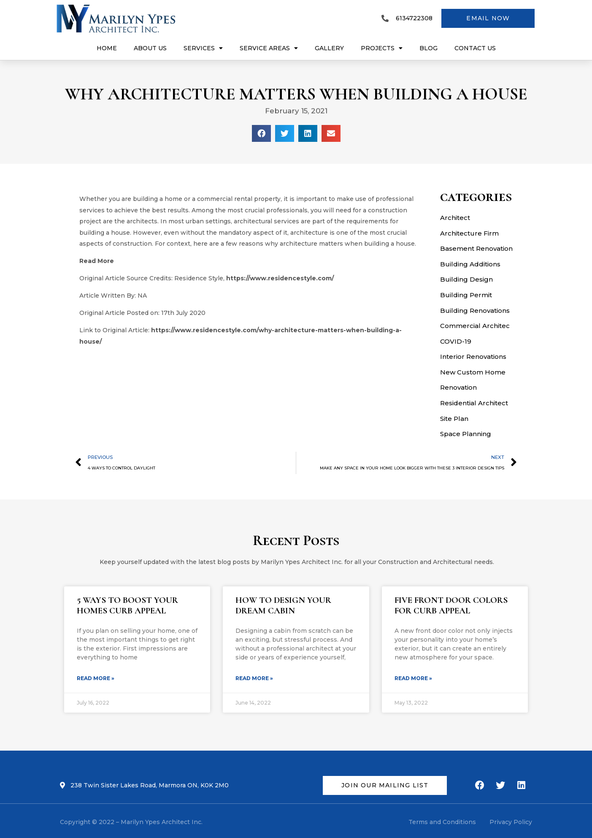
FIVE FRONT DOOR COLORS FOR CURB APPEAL (451, 605)
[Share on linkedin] (307, 133)
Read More (96, 261)
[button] (488, 18)
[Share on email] (331, 133)
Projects (382, 48)
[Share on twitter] (284, 133)
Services (203, 48)
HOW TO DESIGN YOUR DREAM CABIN (283, 605)
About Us (150, 48)
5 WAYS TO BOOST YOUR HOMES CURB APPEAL (127, 605)
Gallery (329, 48)
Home (107, 48)
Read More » (95, 678)
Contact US (475, 48)
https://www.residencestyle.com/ (280, 278)
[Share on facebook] (261, 133)
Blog (428, 48)
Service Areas (269, 48)
